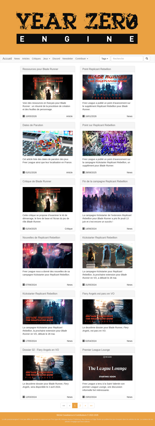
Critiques (36, 58)
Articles (26, 58)
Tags (105, 58)
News (17, 58)
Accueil (7, 58)
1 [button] (75, 405)
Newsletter (67, 58)
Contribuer (81, 58)
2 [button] (80, 405)
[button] (63, 405)
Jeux (46, 58)
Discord (56, 58)
